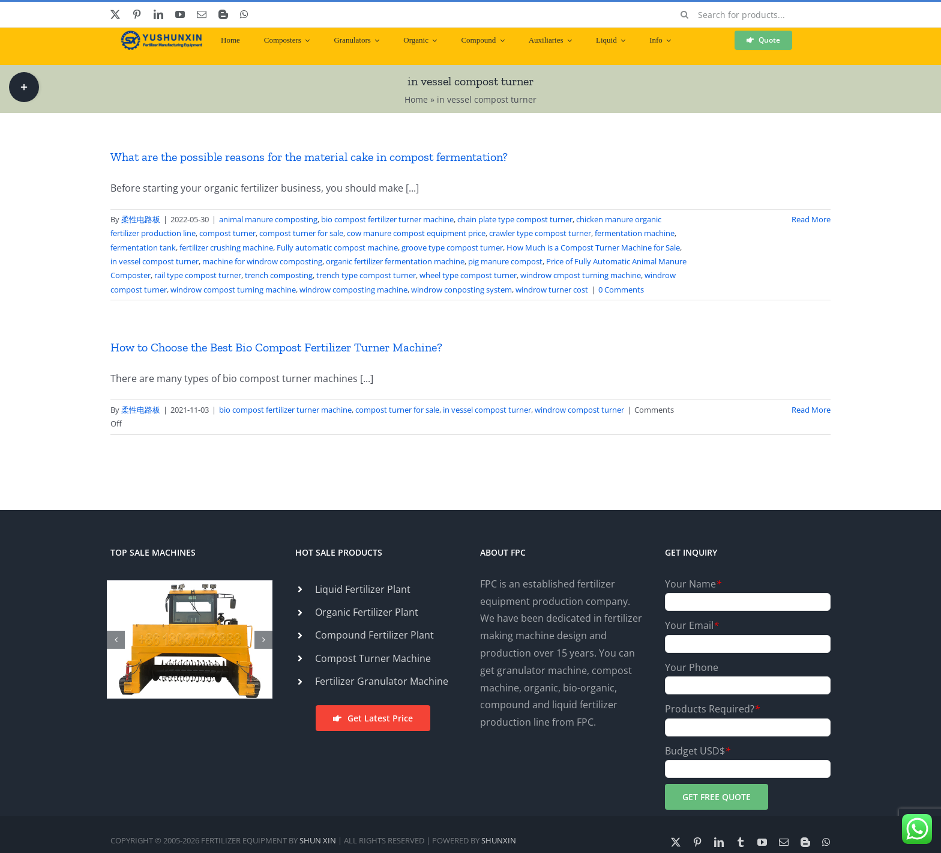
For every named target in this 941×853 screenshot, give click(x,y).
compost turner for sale (301, 233)
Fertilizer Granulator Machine (381, 681)
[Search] (684, 14)
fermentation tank (143, 247)
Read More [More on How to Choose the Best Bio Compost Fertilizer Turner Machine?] (811, 409)
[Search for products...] (751, 14)
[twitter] (115, 14)
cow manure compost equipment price (416, 233)
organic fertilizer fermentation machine (395, 261)
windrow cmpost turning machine (580, 275)
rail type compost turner (197, 275)
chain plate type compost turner (515, 219)
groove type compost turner (452, 247)
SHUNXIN (498, 840)
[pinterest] (137, 14)
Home (416, 99)
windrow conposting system (461, 289)
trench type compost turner (366, 275)
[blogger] (223, 14)
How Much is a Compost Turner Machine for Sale (593, 247)
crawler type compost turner (540, 233)
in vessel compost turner (154, 261)
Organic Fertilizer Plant (366, 612)
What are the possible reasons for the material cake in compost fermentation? (309, 157)
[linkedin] (158, 14)
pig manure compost (505, 261)
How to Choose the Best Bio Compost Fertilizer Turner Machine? (276, 347)
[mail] (201, 14)
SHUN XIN (317, 840)
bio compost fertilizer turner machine (387, 219)
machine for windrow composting (262, 261)
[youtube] (180, 14)
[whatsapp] (244, 14)
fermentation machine (635, 233)
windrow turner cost (552, 289)
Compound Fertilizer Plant (374, 635)
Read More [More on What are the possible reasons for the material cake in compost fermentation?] (811, 219)
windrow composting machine (353, 289)
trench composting (279, 275)
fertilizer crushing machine (226, 247)
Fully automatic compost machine (337, 247)
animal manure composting (268, 219)
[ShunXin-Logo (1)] (158, 35)
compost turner (227, 233)
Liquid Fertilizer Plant (362, 589)
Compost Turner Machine (373, 658)
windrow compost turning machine (233, 289)
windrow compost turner (579, 409)
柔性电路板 (140, 219)
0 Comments (621, 289)
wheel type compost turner (468, 275)
